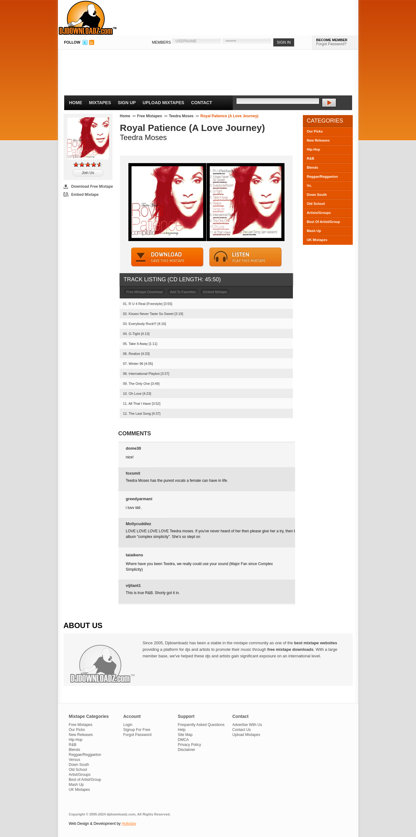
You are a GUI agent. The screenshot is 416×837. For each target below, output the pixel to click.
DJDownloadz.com (87, 18)
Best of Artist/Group (85, 779)
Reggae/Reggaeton (322, 176)
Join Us (88, 173)
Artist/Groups (80, 774)
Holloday (129, 823)
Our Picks (315, 131)
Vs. (309, 185)
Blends (312, 167)
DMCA (183, 740)
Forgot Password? (331, 44)
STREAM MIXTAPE (245, 257)
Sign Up (127, 102)
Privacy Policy (189, 745)
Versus (74, 759)
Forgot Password (137, 735)
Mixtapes (100, 102)
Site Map (185, 735)
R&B (310, 158)
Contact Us (241, 730)
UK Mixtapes (317, 240)
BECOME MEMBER (331, 40)
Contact (201, 102)
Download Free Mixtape (92, 186)
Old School (316, 204)
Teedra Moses (181, 116)
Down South (317, 194)
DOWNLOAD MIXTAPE (167, 257)
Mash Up (314, 231)
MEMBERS (161, 42)
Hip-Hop (313, 149)
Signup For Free (137, 730)
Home (75, 102)
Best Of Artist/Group (323, 222)
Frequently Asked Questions (201, 725)
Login (127, 725)
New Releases (318, 140)
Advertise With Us (247, 725)
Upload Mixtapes (163, 102)
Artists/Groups (319, 213)
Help (182, 730)
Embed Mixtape (85, 194)
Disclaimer (186, 749)
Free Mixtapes (149, 116)
